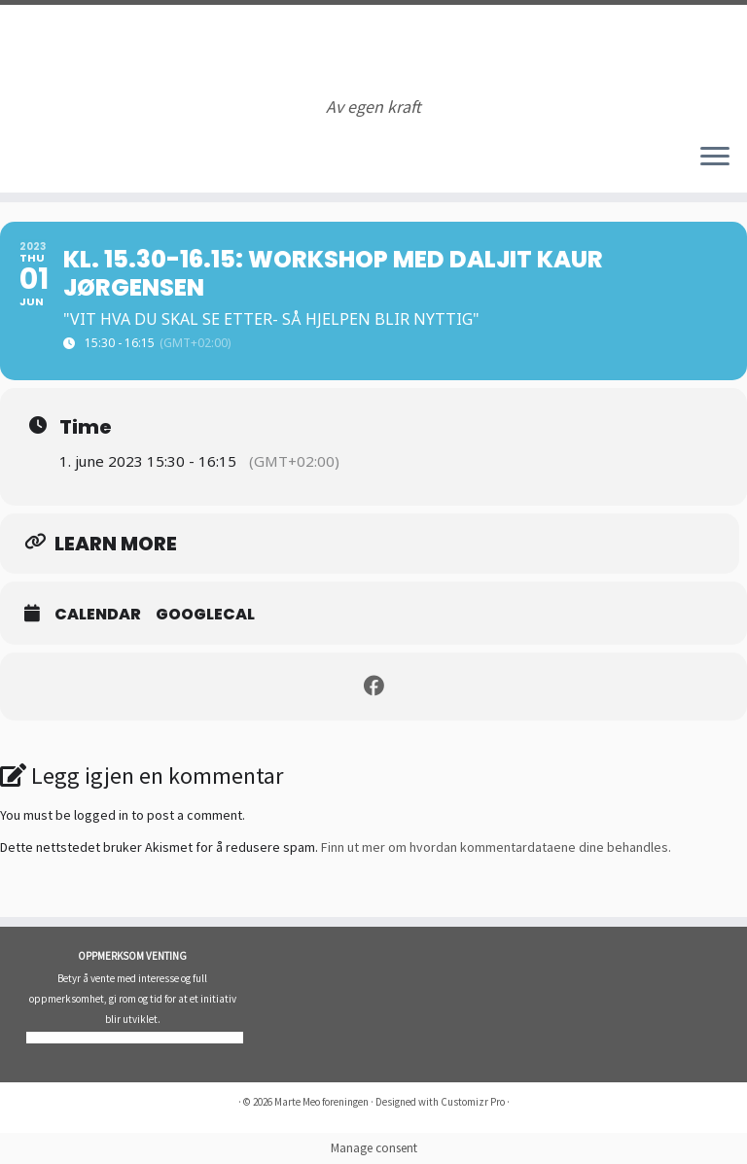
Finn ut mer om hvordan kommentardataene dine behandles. (496, 847)
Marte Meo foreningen (321, 1102)
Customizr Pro (473, 1102)
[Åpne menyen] (714, 157)
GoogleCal (205, 614)
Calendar (97, 614)
